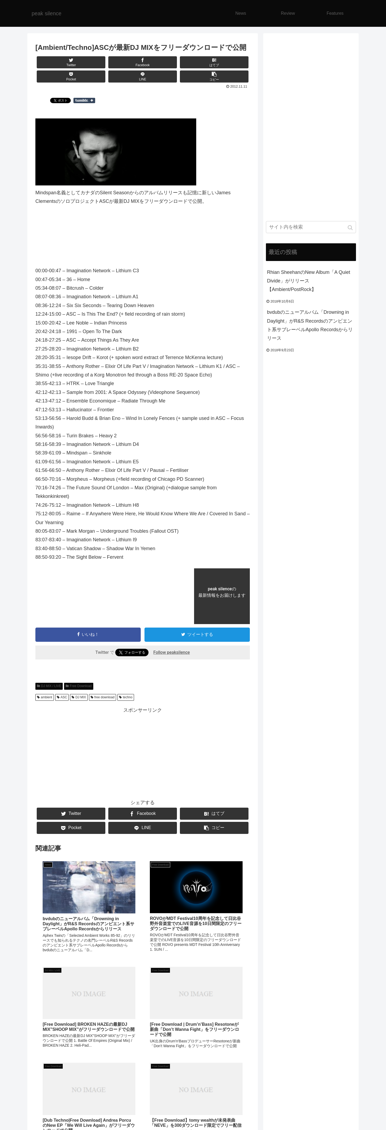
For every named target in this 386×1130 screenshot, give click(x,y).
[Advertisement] (142, 752)
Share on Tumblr (84, 100)
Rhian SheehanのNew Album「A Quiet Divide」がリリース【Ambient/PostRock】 (308, 281)
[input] (311, 227)
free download (104, 697)
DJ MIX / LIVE (51, 686)
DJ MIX (80, 697)
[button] (351, 227)
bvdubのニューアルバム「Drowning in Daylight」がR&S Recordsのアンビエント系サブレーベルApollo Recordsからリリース (310, 325)
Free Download (80, 686)
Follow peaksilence (171, 652)
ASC (64, 697)
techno (127, 697)
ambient (46, 697)
